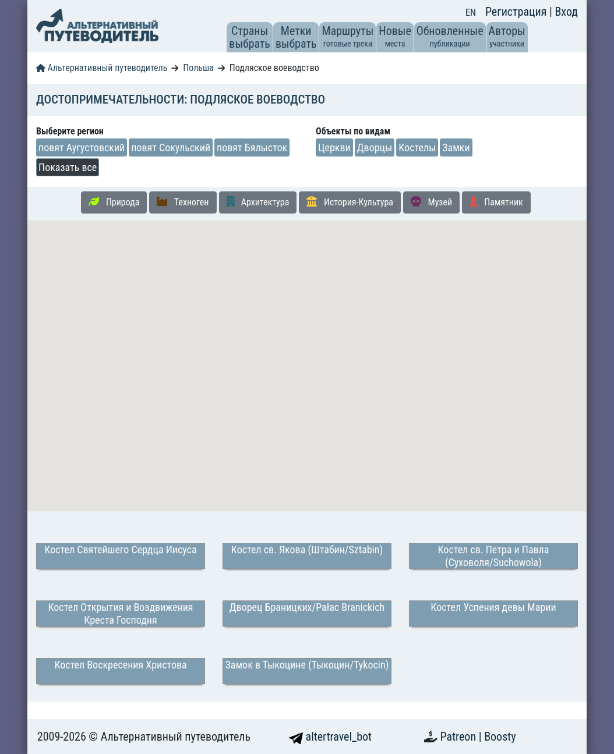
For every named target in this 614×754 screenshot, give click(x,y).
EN (470, 12)
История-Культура (349, 202)
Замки (456, 147)
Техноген (183, 202)
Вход (566, 12)
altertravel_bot (330, 737)
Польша (198, 67)
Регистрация (517, 12)
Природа (114, 202)
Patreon (459, 737)
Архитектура (258, 202)
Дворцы (375, 147)
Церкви (334, 147)
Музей (431, 202)
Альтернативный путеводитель (101, 67)
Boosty (500, 737)
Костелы (417, 147)
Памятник (496, 202)
